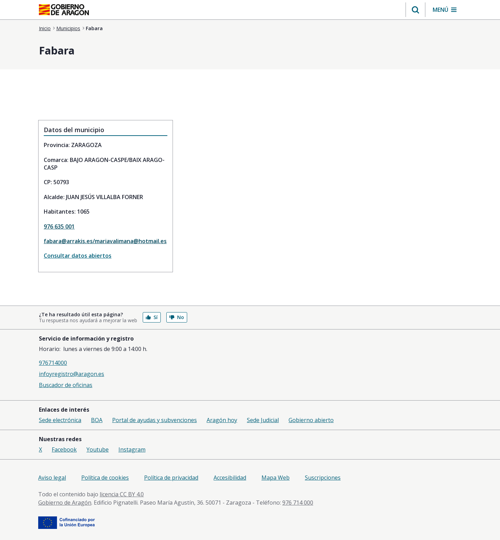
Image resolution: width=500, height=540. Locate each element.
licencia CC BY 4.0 (122, 494)
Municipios (68, 28)
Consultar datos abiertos (77, 255)
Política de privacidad (171, 477)
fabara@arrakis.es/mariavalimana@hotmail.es (105, 241)
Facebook (64, 449)
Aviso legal (52, 477)
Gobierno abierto (311, 420)
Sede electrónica (60, 420)
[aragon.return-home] (64, 10)
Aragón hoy (222, 420)
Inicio (45, 28)
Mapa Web (275, 477)
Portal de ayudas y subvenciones (154, 420)
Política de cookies (105, 477)
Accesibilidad (230, 477)
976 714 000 (297, 502)
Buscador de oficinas (65, 385)
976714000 (53, 363)
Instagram (131, 449)
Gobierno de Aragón (64, 502)
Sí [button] (152, 317)
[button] (415, 9)
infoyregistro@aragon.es (71, 374)
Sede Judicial (263, 420)
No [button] (176, 317)
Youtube (97, 449)
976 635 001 (59, 226)
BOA (96, 420)
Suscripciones (323, 477)
